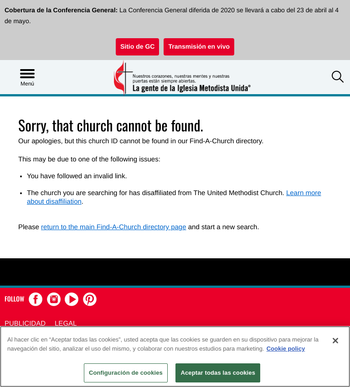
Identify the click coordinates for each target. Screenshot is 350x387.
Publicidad (25, 323)
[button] (338, 77)
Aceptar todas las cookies (217, 372)
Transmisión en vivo (199, 46)
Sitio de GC (137, 46)
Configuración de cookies (126, 372)
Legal (66, 323)
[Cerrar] (335, 341)
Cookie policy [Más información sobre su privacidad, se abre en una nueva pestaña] (286, 348)
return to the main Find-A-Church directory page (113, 227)
